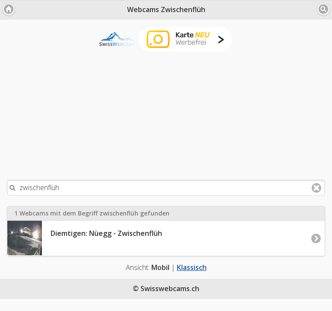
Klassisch (192, 267)
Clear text (316, 188)
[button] (8, 9)
